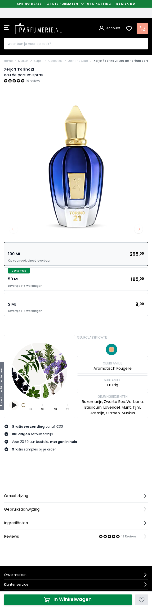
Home (8, 61)
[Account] (110, 28)
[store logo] (38, 27)
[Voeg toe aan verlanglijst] (141, 599)
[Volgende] (138, 229)
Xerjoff (38, 61)
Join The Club (78, 61)
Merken (23, 61)
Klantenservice (16, 584)
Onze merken (15, 574)
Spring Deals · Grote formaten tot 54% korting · (76, 4)
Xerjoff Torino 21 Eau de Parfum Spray (122, 61)
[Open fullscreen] (76, 166)
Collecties (55, 61)
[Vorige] (13, 229)
